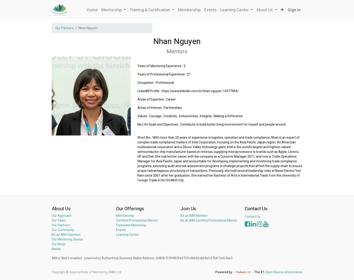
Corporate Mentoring (131, 225)
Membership (125, 215)
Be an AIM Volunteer (66, 234)
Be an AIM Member (194, 215)
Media (56, 249)
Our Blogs (58, 244)
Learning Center (127, 234)
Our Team (59, 220)
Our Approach (62, 215)
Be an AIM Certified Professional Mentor (209, 220)
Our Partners (64, 28)
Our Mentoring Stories (67, 239)
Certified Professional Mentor (137, 220)
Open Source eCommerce (283, 272)
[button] (282, 10)
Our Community (63, 230)
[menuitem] (92, 10)
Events (121, 230)
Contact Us (252, 216)
